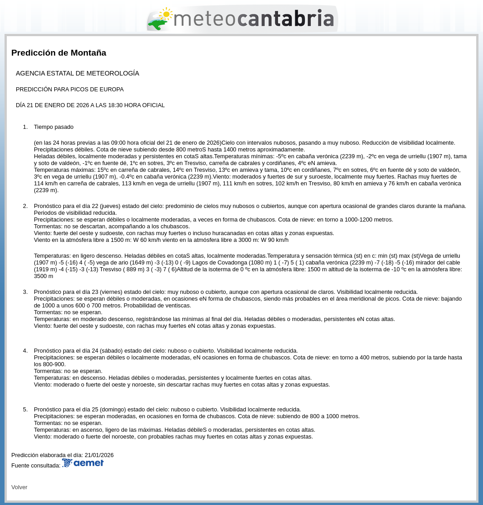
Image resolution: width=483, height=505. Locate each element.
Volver (19, 487)
